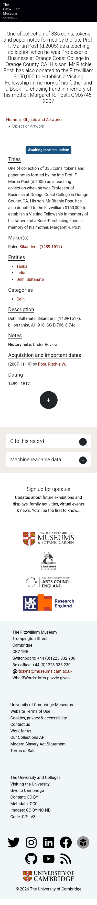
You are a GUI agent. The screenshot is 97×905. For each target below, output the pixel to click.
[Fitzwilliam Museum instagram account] (31, 842)
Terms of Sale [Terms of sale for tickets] (23, 750)
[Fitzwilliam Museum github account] (31, 858)
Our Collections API (28, 737)
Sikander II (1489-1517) (40, 246)
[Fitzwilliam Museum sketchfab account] (83, 842)
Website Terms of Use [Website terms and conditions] (30, 711)
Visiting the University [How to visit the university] (30, 784)
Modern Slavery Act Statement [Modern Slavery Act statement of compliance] (38, 744)
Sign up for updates (48, 489)
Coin (20, 299)
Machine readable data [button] (35, 459)
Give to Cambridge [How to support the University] (27, 790)
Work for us (20, 731)
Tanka (21, 266)
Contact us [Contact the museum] (20, 724)
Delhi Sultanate (30, 279)
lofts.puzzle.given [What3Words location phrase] (54, 677)
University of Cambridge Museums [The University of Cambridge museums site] (41, 704)
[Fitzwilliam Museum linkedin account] (66, 842)
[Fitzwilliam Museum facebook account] (49, 842)
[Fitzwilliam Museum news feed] (66, 858)
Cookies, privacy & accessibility (38, 718)
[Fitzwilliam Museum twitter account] (14, 842)
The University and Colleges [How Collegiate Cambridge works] (35, 777)
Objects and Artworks (42, 119)
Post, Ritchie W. (52, 364)
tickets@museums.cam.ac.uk (45, 671)
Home (11, 119)
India (20, 272)
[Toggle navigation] (87, 11)
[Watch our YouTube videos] (49, 858)
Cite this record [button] (27, 441)
